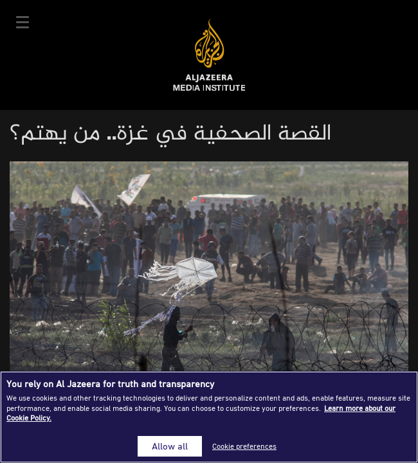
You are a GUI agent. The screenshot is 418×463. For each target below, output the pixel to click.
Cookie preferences (244, 446)
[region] (209, 417)
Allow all (170, 445)
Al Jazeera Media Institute (209, 55)
